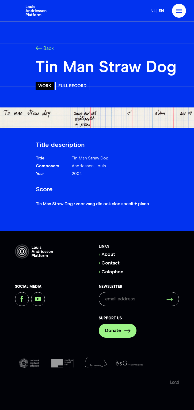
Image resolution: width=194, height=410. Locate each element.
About (108, 254)
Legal (174, 382)
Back (45, 48)
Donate (118, 330)
